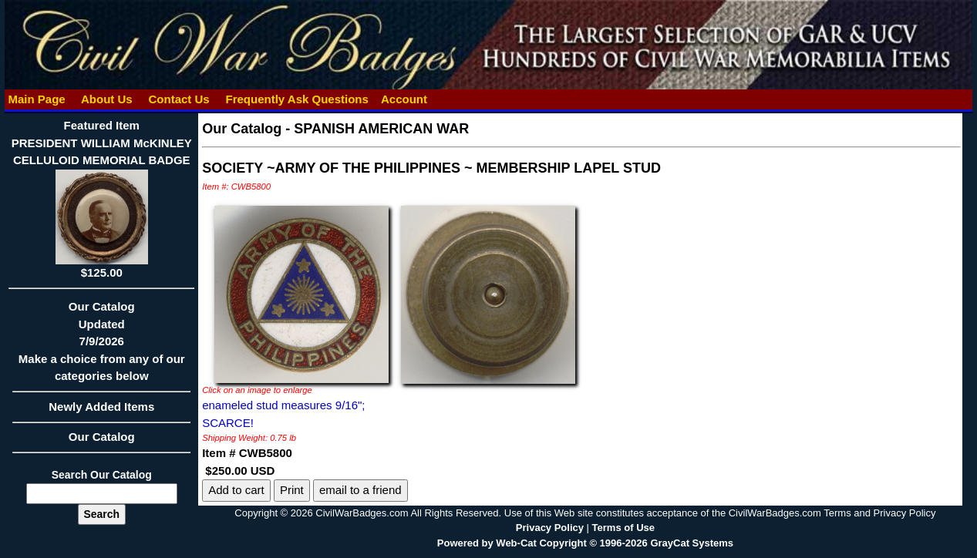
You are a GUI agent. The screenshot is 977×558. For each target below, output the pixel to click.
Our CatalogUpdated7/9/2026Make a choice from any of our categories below (101, 346)
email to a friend (360, 489)
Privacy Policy (550, 527)
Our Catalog (102, 436)
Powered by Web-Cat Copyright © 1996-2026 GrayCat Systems (585, 543)
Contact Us (179, 99)
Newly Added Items (101, 411)
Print (292, 489)
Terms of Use (623, 527)
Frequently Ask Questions (297, 99)
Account (404, 99)
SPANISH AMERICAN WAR (381, 128)
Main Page (37, 99)
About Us (106, 99)
